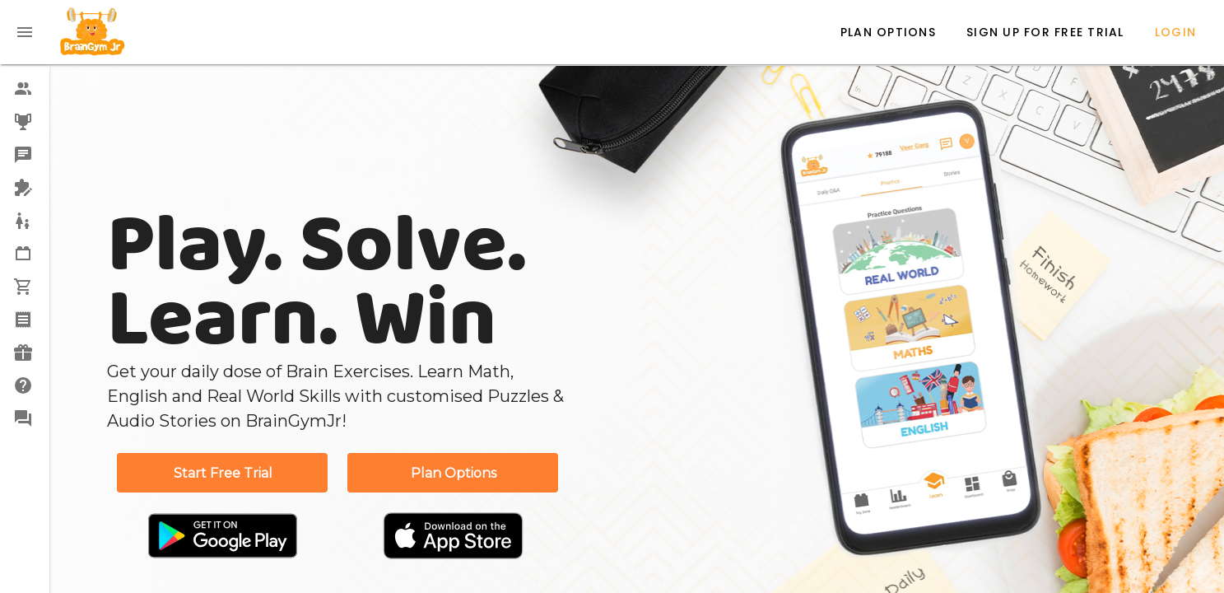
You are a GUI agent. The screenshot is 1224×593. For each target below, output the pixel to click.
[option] (24, 88)
